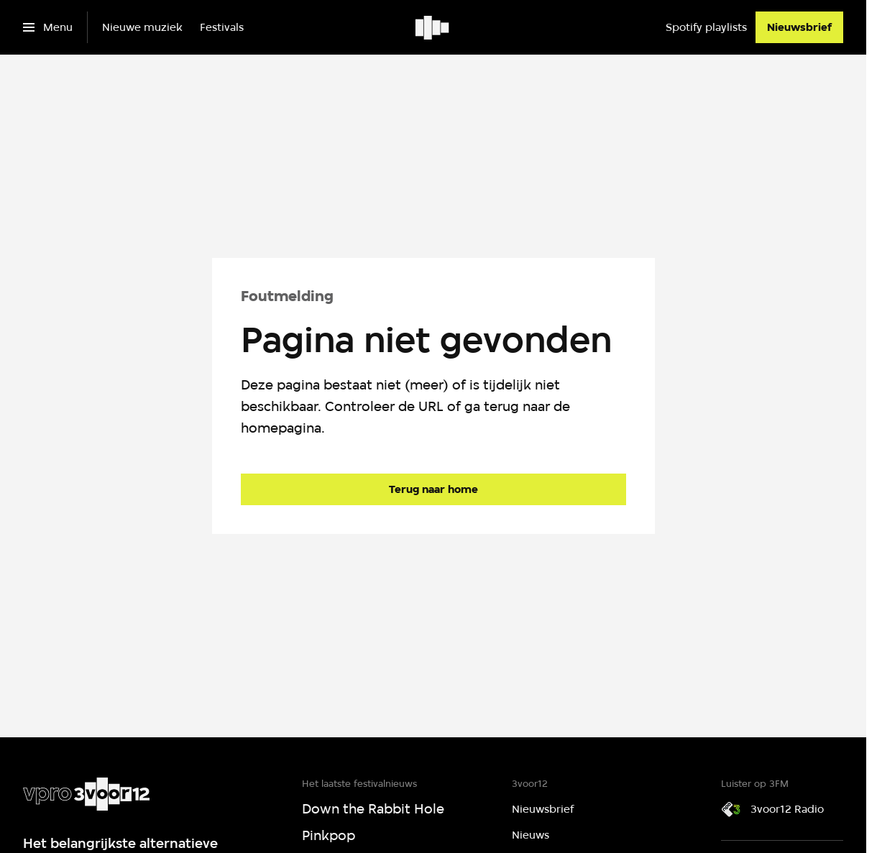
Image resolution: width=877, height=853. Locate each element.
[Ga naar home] (433, 27)
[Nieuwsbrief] (799, 27)
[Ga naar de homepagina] (433, 489)
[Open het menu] (47, 27)
